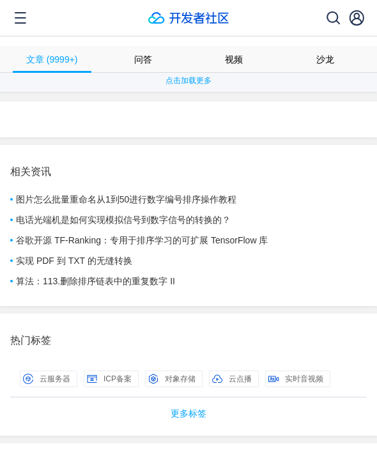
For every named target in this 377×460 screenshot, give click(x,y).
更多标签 (188, 413)
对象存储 (172, 379)
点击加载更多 (188, 80)
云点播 (232, 379)
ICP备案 (109, 379)
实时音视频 (295, 379)
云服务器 (46, 379)
